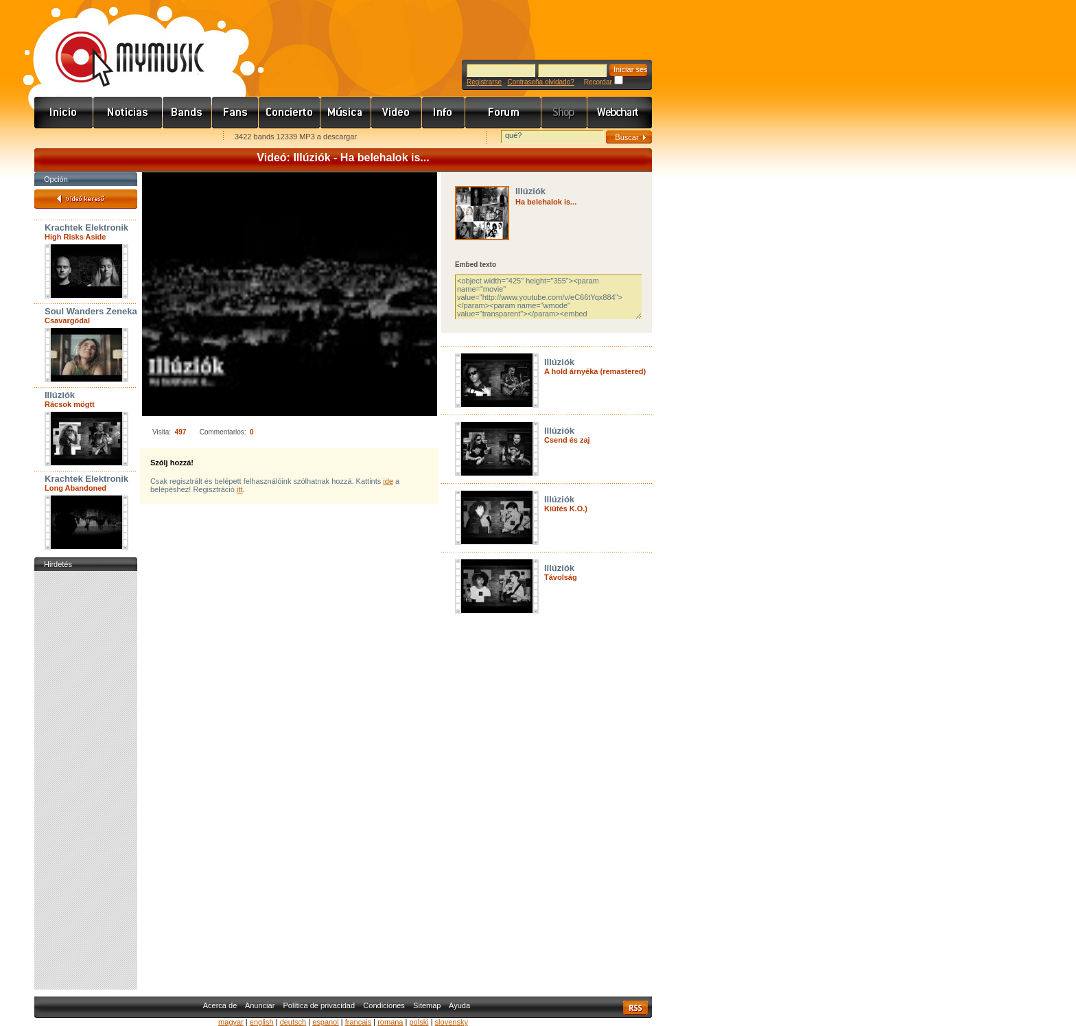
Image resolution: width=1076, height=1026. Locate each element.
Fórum (503, 112)
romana (390, 1022)
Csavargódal (67, 320)
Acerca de (220, 1005)
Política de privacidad (319, 1005)
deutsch (293, 1022)
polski (418, 1022)
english (262, 1022)
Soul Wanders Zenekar (93, 311)
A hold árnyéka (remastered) (595, 371)
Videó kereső (85, 199)
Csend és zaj (567, 440)
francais (358, 1022)
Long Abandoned (75, 488)
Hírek (128, 112)
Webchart (619, 112)
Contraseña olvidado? (540, 82)
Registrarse (484, 82)
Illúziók (60, 395)
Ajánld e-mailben (179, 137)
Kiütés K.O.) (565, 508)
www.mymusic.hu (118, 44)
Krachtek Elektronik (86, 227)
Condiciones (384, 1005)
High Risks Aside (75, 237)
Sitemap (427, 1005)
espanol (325, 1022)
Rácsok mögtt (70, 404)
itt (240, 489)
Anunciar (259, 1005)
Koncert (289, 112)
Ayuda (459, 1005)
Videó (396, 112)
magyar (231, 1022)
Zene (345, 112)
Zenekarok (187, 112)
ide (388, 481)
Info (443, 112)
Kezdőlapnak (121, 137)
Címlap (63, 112)
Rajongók (235, 112)
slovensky (451, 1022)
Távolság (560, 577)
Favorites (62, 137)
